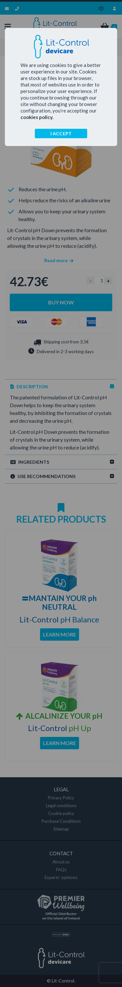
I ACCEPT (61, 133)
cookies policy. (36, 117)
